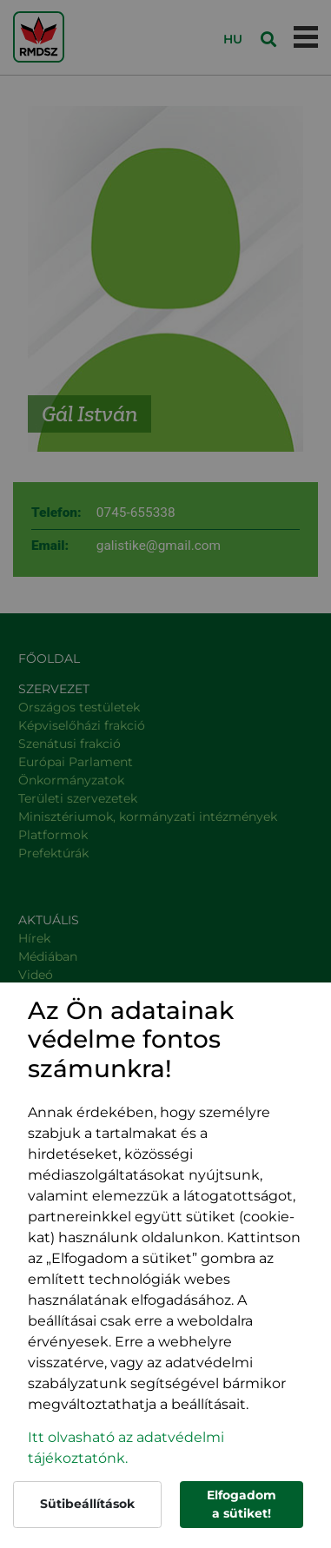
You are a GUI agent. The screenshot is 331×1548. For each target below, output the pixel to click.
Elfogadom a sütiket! (241, 1504)
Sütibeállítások (87, 1504)
